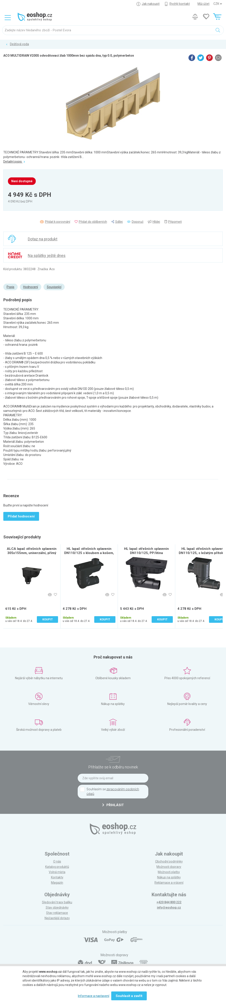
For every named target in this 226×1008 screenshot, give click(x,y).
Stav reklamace (57, 913)
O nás (57, 861)
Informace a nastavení (93, 996)
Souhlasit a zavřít (129, 996)
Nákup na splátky (169, 877)
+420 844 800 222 (168, 902)
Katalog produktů (57, 867)
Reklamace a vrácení (168, 882)
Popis (10, 287)
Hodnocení (30, 287)
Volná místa (57, 872)
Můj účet (203, 4)
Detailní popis (14, 161)
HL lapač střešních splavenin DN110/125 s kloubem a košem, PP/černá (89, 553)
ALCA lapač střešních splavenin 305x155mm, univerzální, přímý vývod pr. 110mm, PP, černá (31, 553)
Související (54, 287)
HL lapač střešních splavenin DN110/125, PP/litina (146, 551)
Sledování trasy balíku (57, 902)
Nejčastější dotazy (57, 918)
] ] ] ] (218, 4)
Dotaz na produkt (42, 239)
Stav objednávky (57, 907)
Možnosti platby (169, 872)
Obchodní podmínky (169, 861)
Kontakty (57, 877)
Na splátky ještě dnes (47, 255)
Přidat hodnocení (21, 516)
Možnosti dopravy (168, 867)
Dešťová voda (19, 44)
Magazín (57, 882)
